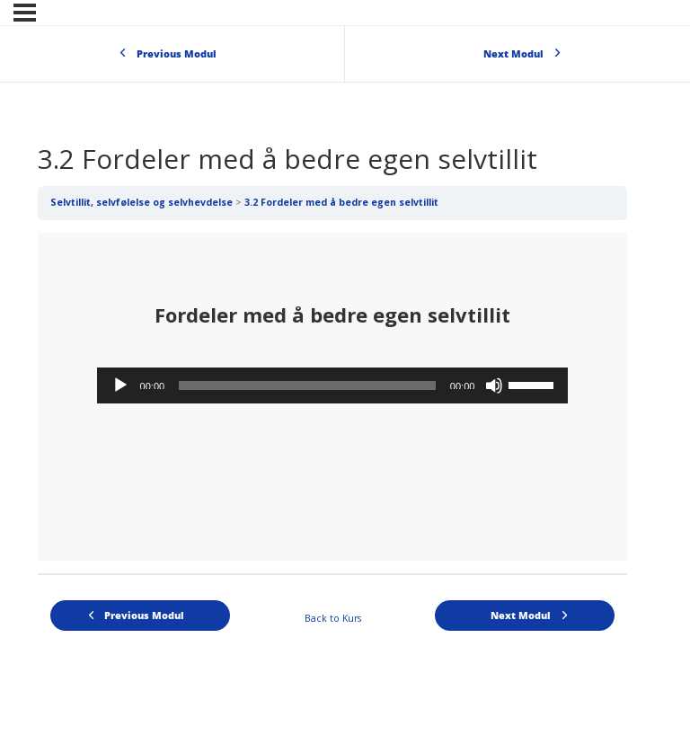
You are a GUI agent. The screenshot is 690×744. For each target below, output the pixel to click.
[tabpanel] (332, 397)
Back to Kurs (333, 618)
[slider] (307, 385)
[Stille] (494, 385)
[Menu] (24, 13)
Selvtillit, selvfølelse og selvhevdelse (141, 202)
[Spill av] (120, 385)
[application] (333, 385)
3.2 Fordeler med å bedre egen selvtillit (341, 202)
